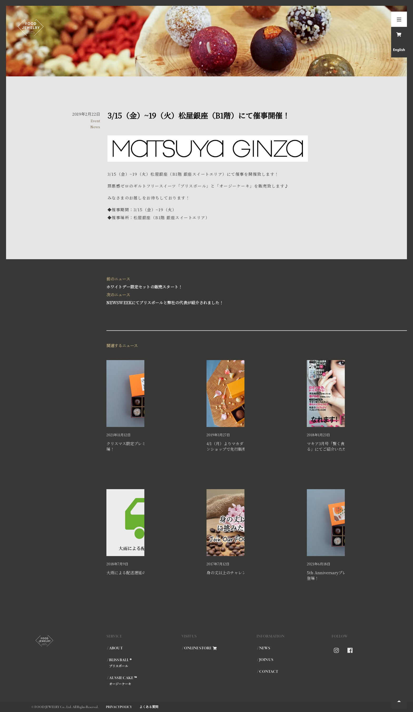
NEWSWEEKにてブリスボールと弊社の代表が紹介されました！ (206, 298)
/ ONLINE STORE (199, 648)
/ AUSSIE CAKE (143, 680)
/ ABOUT (115, 648)
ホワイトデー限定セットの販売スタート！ (206, 282)
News (95, 126)
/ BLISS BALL (143, 662)
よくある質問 (148, 706)
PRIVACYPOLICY (119, 707)
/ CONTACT (267, 671)
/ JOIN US (265, 659)
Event (95, 120)
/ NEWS (263, 648)
